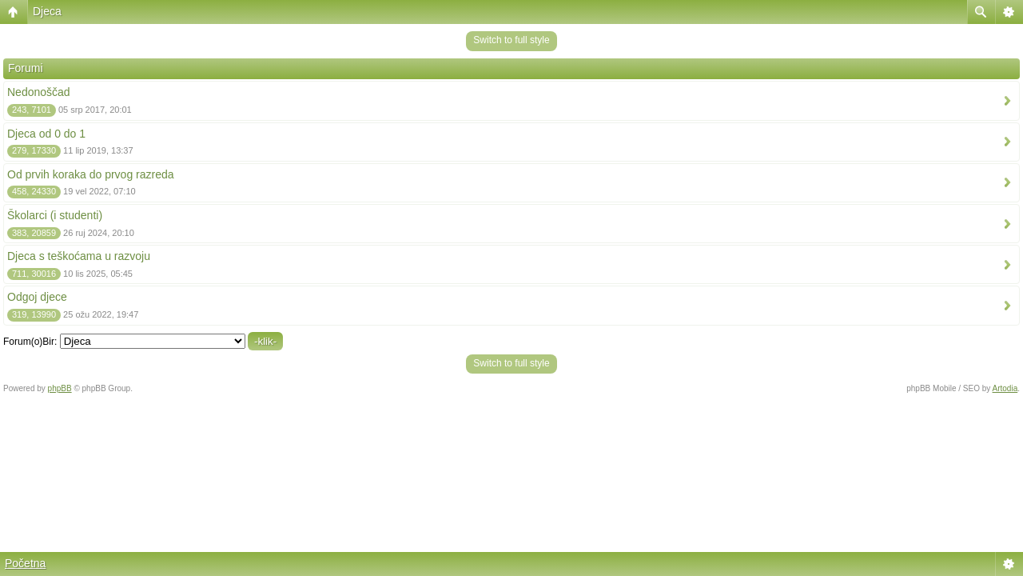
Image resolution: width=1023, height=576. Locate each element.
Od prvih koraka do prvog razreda (90, 174)
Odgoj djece (37, 296)
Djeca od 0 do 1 (46, 133)
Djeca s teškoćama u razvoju (78, 256)
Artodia (1005, 388)
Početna (25, 563)
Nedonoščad (38, 92)
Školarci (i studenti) (54, 215)
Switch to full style (511, 40)
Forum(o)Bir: (30, 341)
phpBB (60, 388)
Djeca (47, 11)
